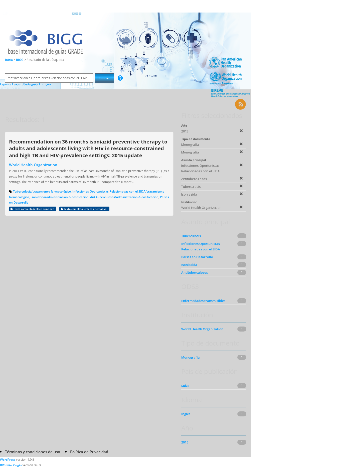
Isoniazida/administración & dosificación (60, 197)
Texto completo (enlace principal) (33, 209)
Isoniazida (189, 264)
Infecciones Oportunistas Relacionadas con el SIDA (200, 246)
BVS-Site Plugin (11, 465)
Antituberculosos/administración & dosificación (124, 197)
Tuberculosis (191, 236)
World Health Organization (33, 164)
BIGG (20, 60)
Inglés (185, 414)
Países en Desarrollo (197, 257)
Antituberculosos (194, 272)
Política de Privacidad (89, 451)
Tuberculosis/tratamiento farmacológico (42, 191)
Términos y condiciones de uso (32, 451)
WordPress (7, 459)
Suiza (185, 385)
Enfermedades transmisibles (203, 300)
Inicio (9, 60)
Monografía (190, 357)
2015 (184, 442)
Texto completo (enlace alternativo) (84, 209)
